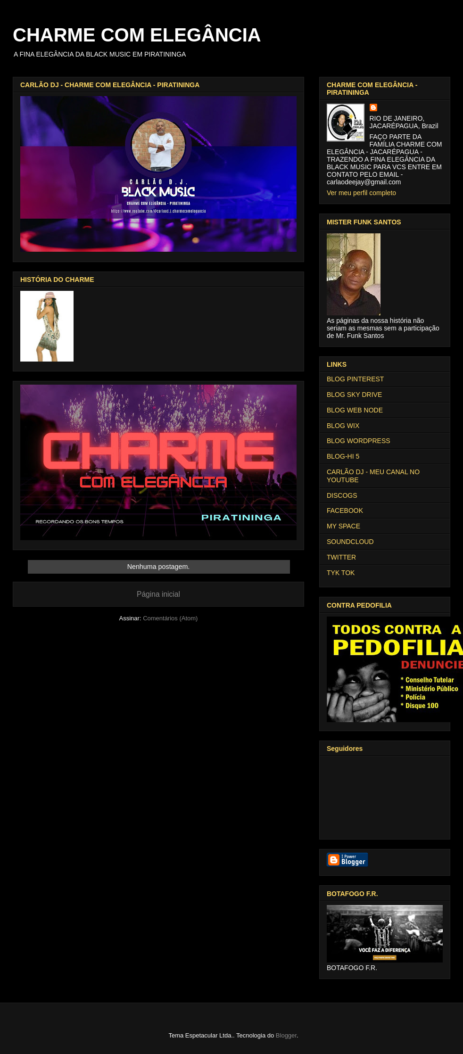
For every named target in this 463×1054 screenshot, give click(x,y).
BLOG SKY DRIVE (354, 394)
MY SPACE (343, 526)
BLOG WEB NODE (355, 410)
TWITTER (341, 557)
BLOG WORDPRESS (358, 441)
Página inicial (158, 594)
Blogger (286, 1035)
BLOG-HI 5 (343, 456)
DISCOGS (342, 495)
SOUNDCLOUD (350, 541)
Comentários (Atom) (170, 618)
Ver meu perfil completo (361, 193)
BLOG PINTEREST (355, 379)
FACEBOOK (345, 510)
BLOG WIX (343, 425)
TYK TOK (341, 572)
